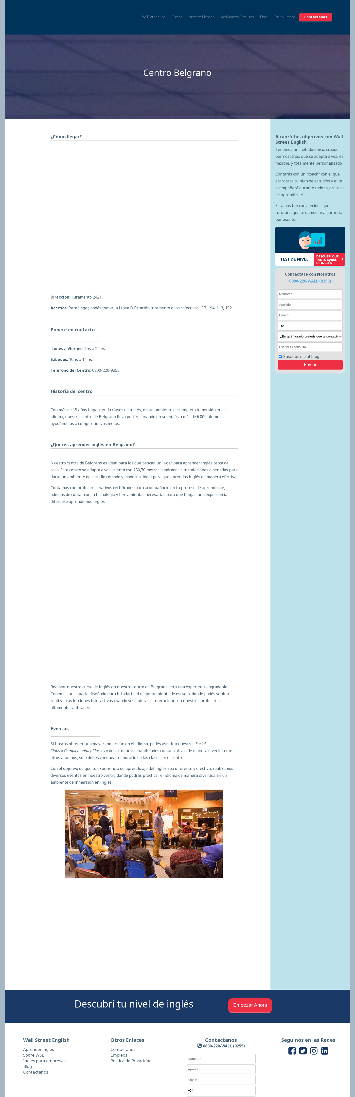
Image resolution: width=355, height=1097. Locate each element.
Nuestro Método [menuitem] (202, 12)
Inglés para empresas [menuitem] (44, 1008)
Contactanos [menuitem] (315, 12)
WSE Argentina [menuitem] (153, 12)
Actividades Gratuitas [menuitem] (237, 12)
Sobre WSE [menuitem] (33, 1002)
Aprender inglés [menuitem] (38, 996)
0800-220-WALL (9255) (310, 281)
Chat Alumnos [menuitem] (284, 12)
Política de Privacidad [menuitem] (131, 1008)
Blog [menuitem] (263, 12)
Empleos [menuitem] (118, 1002)
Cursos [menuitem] (177, 12)
